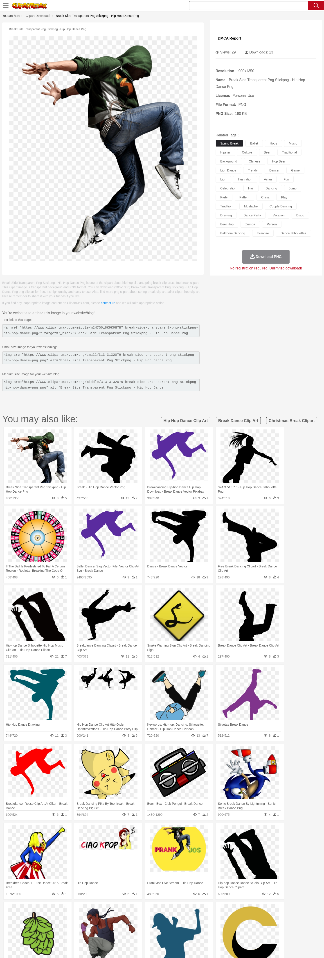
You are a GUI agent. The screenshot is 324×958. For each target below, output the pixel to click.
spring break (229, 143)
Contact (255, 949)
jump (293, 188)
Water (205, 909)
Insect (187, 916)
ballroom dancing (232, 233)
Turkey (260, 916)
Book (72, 930)
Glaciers (133, 909)
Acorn (46, 909)
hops (273, 143)
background (228, 161)
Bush (215, 909)
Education (124, 930)
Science (191, 930)
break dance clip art (238, 420)
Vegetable (154, 936)
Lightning (157, 909)
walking (146, 923)
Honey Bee (174, 916)
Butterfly (73, 916)
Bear (54, 916)
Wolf (269, 916)
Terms (222, 949)
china (265, 197)
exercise (263, 233)
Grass (144, 909)
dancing (271, 188)
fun (286, 179)
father (192, 923)
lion (223, 179)
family (76, 923)
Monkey (207, 916)
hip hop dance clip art (185, 420)
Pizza (189, 936)
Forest (244, 909)
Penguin (238, 916)
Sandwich (126, 936)
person (272, 224)
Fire (112, 909)
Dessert (69, 936)
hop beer (278, 161)
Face (212, 923)
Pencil (111, 930)
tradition (226, 206)
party (224, 197)
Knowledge (165, 930)
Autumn (58, 909)
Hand (232, 923)
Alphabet (224, 930)
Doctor (118, 923)
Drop (235, 909)
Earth (103, 909)
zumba (250, 224)
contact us (108, 303)
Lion (197, 916)
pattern (244, 197)
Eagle (130, 916)
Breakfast (47, 936)
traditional (289, 152)
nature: (34, 909)
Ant (46, 916)
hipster (225, 152)
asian (268, 179)
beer (267, 152)
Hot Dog (235, 936)
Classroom (84, 930)
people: (35, 923)
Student (48, 930)
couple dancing (281, 206)
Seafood (140, 936)
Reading (99, 930)
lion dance (228, 170)
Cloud (225, 909)
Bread (210, 936)
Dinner (179, 936)
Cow (103, 916)
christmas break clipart (292, 420)
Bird (62, 916)
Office (212, 930)
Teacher (61, 930)
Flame (121, 909)
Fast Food (93, 936)
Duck (121, 916)
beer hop (227, 224)
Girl (175, 923)
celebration (228, 188)
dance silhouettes (293, 233)
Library (179, 930)
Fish (153, 916)
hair (251, 188)
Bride (66, 923)
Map (152, 930)
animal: (35, 916)
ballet (254, 143)
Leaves (70, 909)
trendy (253, 170)
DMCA (268, 949)
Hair (166, 923)
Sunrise (180, 909)
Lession (253, 930)
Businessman (103, 923)
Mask (47, 923)
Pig (228, 916)
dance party (252, 215)
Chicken (93, 916)
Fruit (105, 936)
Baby (56, 923)
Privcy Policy (239, 949)
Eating (200, 936)
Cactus (82, 909)
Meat (114, 936)
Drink (81, 936)
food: (33, 936)
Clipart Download (38, 16)
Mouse (219, 916)
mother (87, 923)
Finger (222, 923)
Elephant (142, 916)
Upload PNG (286, 949)
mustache (251, 206)
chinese (254, 161)
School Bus (140, 930)
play (284, 197)
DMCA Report (229, 38)
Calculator (239, 930)
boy (182, 923)
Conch (93, 909)
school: (35, 930)
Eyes (135, 923)
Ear (127, 923)
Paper (202, 930)
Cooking (222, 936)
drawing (226, 215)
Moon (169, 909)
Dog (112, 916)
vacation (278, 215)
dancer (274, 170)
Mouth (202, 923)
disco (300, 215)
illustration (245, 179)
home (157, 923)
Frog (162, 916)
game (295, 170)
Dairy (59, 936)
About (211, 949)
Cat (83, 916)
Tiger (250, 916)
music (293, 143)
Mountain (193, 909)
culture (247, 152)
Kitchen (167, 936)
